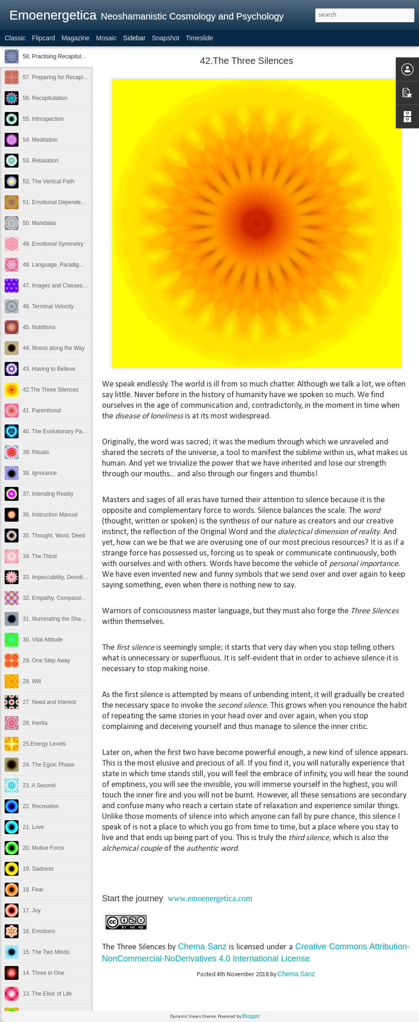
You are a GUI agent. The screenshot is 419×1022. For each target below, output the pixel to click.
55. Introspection (43, 119)
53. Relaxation (40, 160)
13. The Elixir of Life (47, 994)
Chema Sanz (202, 946)
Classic (15, 38)
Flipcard (43, 38)
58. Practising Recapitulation (58, 56)
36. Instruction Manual (50, 514)
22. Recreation (41, 806)
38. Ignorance (40, 473)
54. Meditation (40, 140)
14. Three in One (43, 973)
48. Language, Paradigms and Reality (69, 265)
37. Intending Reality (48, 494)
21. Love (33, 827)
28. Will (32, 681)
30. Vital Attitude (43, 639)
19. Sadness (38, 869)
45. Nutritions (39, 327)
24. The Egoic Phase (48, 764)
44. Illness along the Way (54, 348)
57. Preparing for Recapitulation (62, 77)
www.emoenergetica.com (210, 898)
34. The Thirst (40, 556)
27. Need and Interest (49, 702)
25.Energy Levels (44, 744)
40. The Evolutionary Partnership (63, 431)
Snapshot (165, 38)
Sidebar (134, 38)
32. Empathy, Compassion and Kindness (73, 598)
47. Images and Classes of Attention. (68, 285)
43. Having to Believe (49, 369)
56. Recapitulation (45, 98)
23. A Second (39, 785)
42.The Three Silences (51, 389)
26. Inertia (35, 723)
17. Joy (32, 910)
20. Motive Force (43, 848)
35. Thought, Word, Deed (54, 535)
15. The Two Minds (46, 952)
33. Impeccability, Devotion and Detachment (77, 577)
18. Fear (33, 889)
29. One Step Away (46, 660)
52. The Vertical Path (48, 181)
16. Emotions (39, 931)
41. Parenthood (42, 410)
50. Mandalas (39, 223)
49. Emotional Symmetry (53, 244)
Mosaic (106, 38)
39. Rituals (36, 452)
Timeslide (199, 38)
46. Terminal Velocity (48, 306)
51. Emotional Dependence (56, 202)
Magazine (76, 38)
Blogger (251, 1016)
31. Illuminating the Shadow (57, 619)
